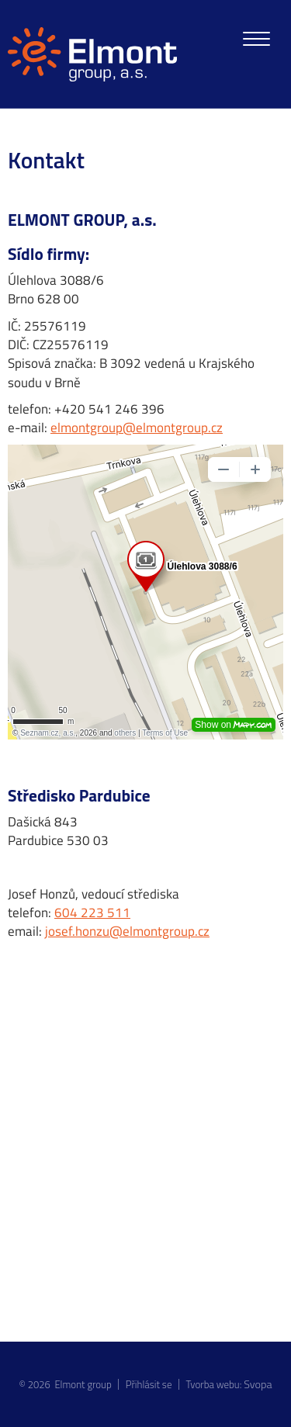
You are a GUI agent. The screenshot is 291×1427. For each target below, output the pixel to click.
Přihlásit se (149, 1384)
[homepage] (92, 54)
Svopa (258, 1384)
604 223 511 (92, 912)
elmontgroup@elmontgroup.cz (136, 427)
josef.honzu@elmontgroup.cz (127, 931)
